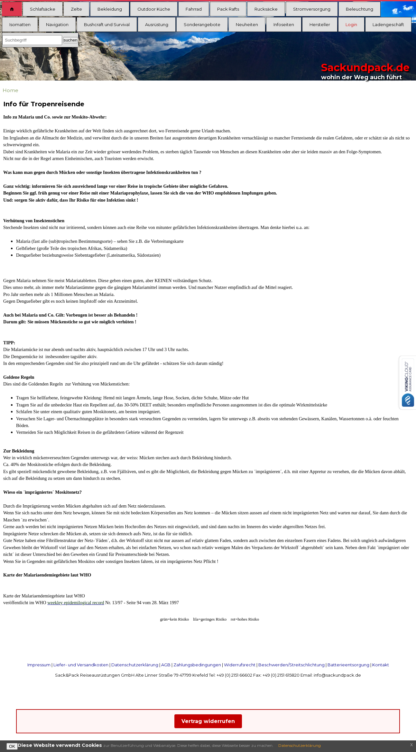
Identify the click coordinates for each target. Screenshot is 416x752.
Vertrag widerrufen (208, 721)
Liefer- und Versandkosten (80, 664)
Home (10, 90)
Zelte (76, 9)
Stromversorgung (311, 9)
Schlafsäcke (42, 9)
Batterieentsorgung (348, 664)
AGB (166, 664)
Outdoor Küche (153, 9)
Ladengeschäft (388, 24)
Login (351, 24)
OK (12, 746)
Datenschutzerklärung (134, 664)
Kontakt (380, 664)
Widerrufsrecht (239, 664)
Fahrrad (194, 9)
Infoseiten (283, 24)
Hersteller (320, 24)
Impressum (39, 664)
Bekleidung (109, 9)
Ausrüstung (156, 24)
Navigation (57, 24)
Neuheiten (247, 24)
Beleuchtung (359, 9)
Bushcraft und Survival (107, 24)
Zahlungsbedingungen (197, 664)
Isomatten (20, 24)
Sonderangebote (202, 24)
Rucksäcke (266, 9)
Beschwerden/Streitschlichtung (291, 664)
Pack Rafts (228, 9)
